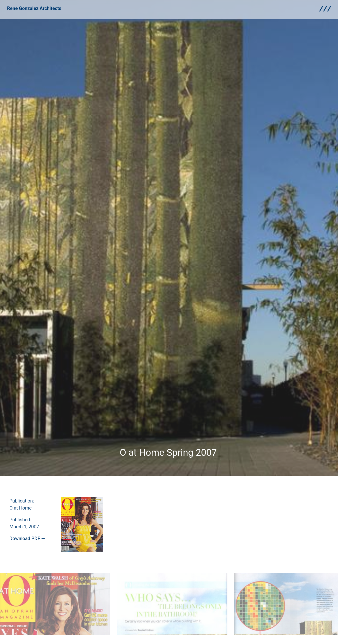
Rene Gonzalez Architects (34, 6)
